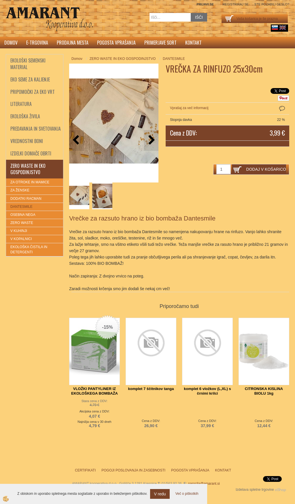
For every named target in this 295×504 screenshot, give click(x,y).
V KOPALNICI (21, 239)
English (282, 27)
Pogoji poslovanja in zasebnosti (133, 470)
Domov (11, 42)
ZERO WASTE (21, 223)
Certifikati (85, 470)
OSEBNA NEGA (22, 215)
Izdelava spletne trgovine (255, 490)
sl (275, 27)
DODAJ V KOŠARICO (266, 169)
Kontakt (193, 42)
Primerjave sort (160, 42)
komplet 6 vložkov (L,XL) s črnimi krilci (207, 391)
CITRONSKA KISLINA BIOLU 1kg (264, 391)
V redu (160, 494)
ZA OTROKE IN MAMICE (29, 182)
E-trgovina (37, 42)
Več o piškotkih (186, 494)
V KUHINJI (18, 231)
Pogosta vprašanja (116, 42)
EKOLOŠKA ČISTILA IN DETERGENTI (28, 249)
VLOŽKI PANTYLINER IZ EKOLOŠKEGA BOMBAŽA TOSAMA (94, 393)
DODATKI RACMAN (25, 199)
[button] (151, 140)
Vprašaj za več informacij (189, 108)
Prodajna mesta (72, 42)
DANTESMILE (21, 207)
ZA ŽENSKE (19, 190)
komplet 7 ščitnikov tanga (151, 389)
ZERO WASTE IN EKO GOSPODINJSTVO (123, 59)
